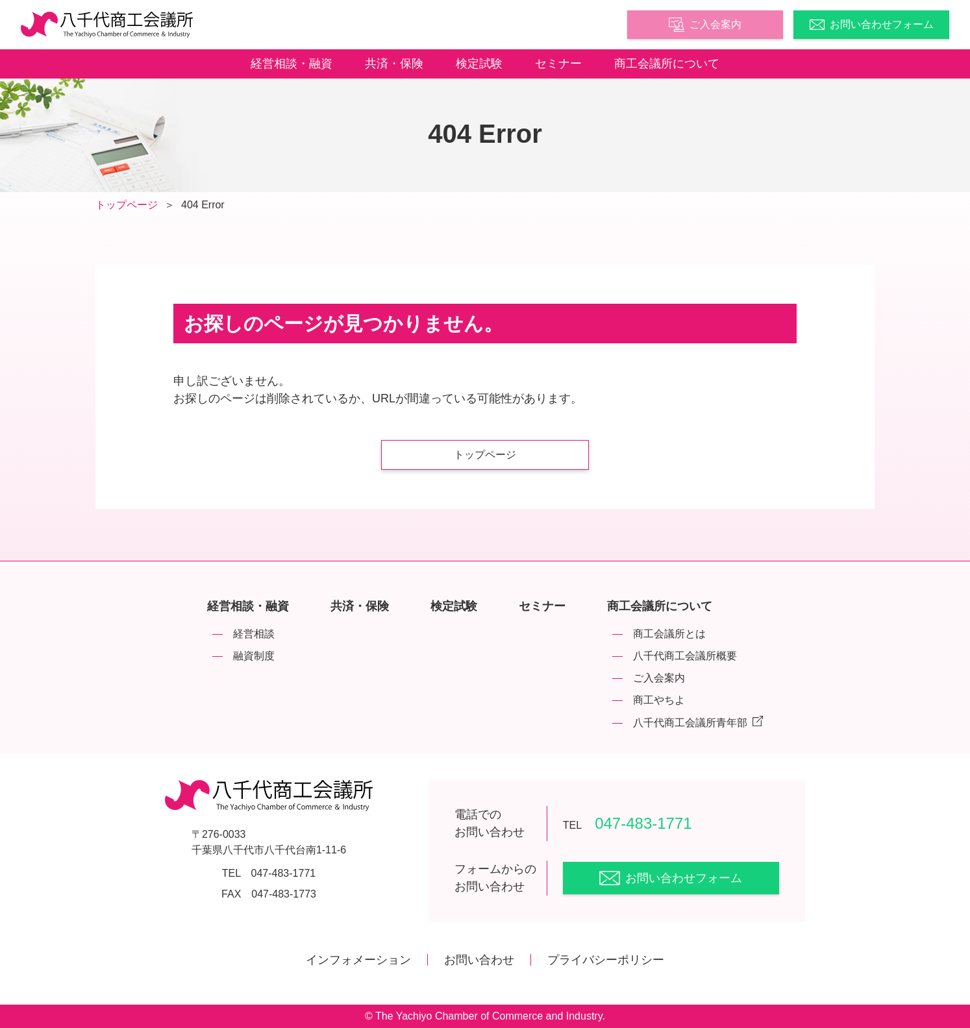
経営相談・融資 (291, 63)
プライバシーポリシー (605, 959)
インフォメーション (358, 959)
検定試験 (479, 63)
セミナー (558, 63)
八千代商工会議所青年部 (698, 722)
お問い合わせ (479, 959)
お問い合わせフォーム (872, 24)
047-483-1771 (627, 823)
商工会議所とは (669, 633)
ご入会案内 (705, 25)
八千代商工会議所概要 (685, 655)
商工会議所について (666, 63)
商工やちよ (659, 699)
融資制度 (254, 655)
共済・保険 (394, 63)
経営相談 (254, 633)
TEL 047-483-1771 (269, 873)
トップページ (126, 204)
